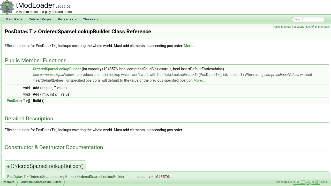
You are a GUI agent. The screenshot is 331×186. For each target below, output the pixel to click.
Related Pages (39, 19)
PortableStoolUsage (31, 86)
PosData (23, 97)
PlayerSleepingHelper (32, 35)
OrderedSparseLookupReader (42, 109)
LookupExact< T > (33, 143)
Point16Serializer (29, 69)
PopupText (24, 80)
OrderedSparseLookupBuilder (41, 103)
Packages (67, 19)
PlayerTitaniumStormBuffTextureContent (44, 52)
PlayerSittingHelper (30, 29)
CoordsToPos (30, 115)
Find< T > (27, 120)
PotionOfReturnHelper (32, 177)
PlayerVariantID (28, 58)
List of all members (318, 26)
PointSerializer (27, 75)
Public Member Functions (288, 26)
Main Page (14, 19)
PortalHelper (25, 92)
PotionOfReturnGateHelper (35, 166)
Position (22, 160)
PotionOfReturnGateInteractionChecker (44, 171)
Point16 (22, 63)
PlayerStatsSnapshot (31, 41)
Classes (90, 19)
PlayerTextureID (28, 46)
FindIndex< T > (31, 126)
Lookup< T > (30, 132)
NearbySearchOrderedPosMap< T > (46, 154)
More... (254, 53)
